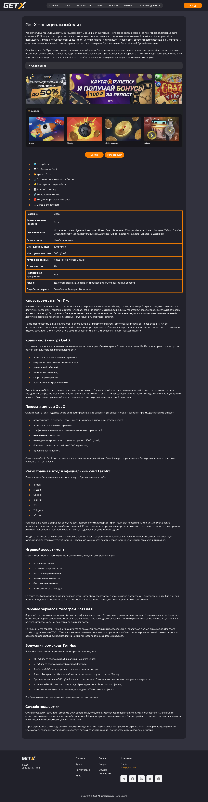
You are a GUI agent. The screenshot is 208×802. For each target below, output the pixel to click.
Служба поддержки (149, 5)
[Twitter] (149, 778)
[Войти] (94, 155)
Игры (99, 5)
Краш (67, 5)
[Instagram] (158, 778)
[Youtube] (141, 778)
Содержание (38, 65)
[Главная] (14, 5)
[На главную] (29, 759)
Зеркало (113, 5)
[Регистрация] (114, 155)
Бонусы (128, 5)
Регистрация (84, 5)
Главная (53, 5)
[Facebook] (132, 778)
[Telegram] (123, 778)
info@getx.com (128, 767)
